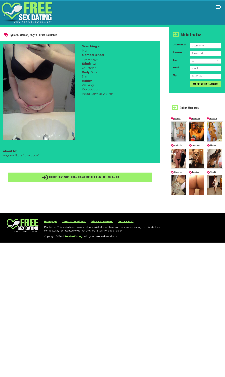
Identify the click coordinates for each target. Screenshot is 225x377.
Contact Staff (125, 221)
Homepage (50, 221)
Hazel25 (212, 119)
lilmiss (211, 145)
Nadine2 (194, 119)
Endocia (176, 145)
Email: (176, 67)
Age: (175, 60)
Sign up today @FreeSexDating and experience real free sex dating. (80, 177)
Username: (179, 44)
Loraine (194, 172)
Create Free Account (205, 84)
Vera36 (211, 172)
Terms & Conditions (74, 221)
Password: (179, 52)
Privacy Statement (102, 221)
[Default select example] (205, 61)
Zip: (175, 75)
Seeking (194, 145)
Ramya (176, 119)
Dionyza (176, 172)
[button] (219, 6)
